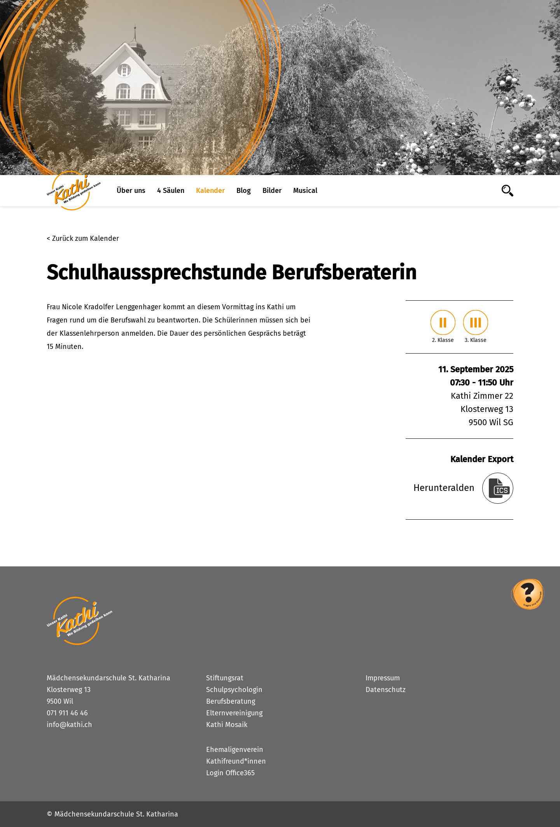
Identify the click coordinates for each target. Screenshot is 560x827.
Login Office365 (230, 773)
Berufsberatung (230, 701)
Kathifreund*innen (236, 761)
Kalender (210, 190)
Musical (305, 190)
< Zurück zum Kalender (83, 238)
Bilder (272, 190)
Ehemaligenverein (234, 749)
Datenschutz (386, 689)
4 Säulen (170, 190)
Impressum (383, 678)
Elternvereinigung (234, 713)
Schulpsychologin (234, 689)
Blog (243, 190)
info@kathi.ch (69, 724)
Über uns (131, 190)
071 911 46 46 (67, 713)
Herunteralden (443, 487)
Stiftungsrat (224, 678)
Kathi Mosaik (226, 724)
